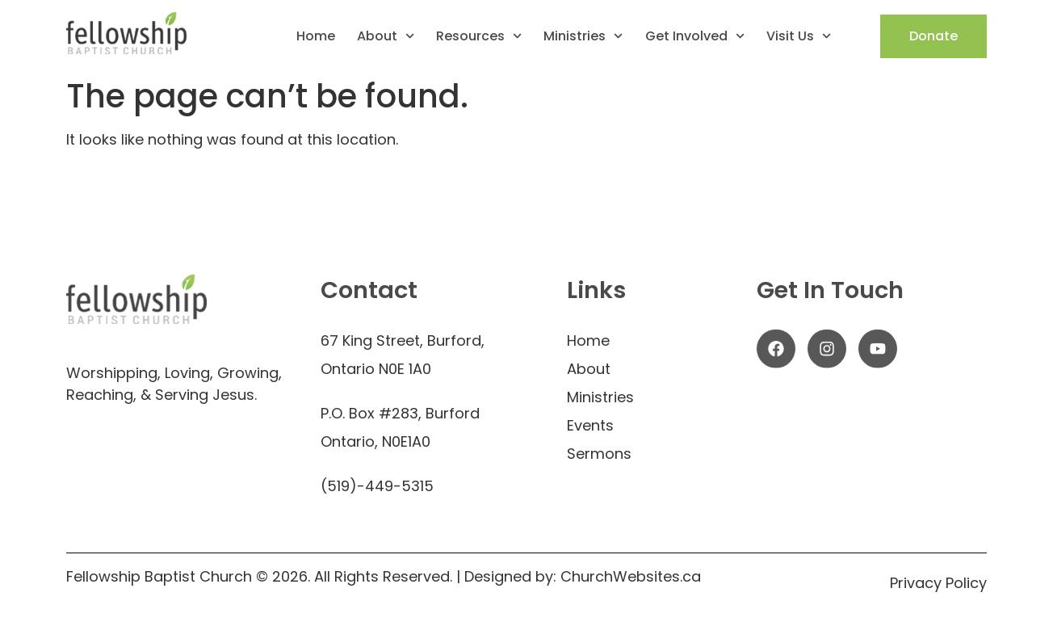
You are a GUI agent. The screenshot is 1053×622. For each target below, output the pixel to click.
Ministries (583, 36)
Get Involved (695, 36)
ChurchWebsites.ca (628, 576)
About (385, 36)
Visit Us (798, 36)
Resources (479, 36)
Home (315, 36)
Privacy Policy (938, 583)
